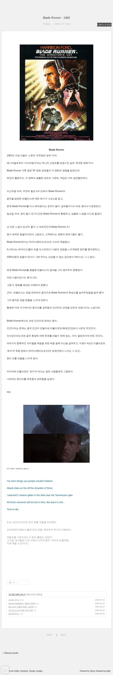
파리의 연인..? (14, 600)
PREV (49, 634)
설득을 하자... (14, 614)
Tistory (92, 671)
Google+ (39, 671)
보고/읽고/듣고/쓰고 (17, 594)
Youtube (32, 671)
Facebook (24, 671)
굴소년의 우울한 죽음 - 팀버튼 (21, 607)
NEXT (63, 634)
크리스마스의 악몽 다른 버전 (20, 610)
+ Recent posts (10, 653)
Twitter (16, 671)
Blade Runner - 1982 (56, 17)
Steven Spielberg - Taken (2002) (22, 603)
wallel (108, 671)
